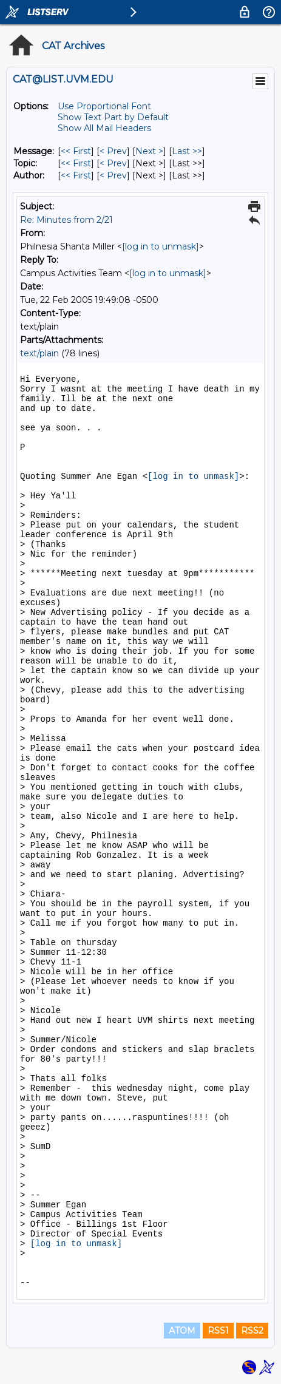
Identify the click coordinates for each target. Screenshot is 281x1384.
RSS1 (218, 1330)
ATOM (182, 1330)
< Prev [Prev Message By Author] (113, 175)
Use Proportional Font (104, 106)
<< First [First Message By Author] (76, 175)
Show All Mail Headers (104, 128)
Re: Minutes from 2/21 (66, 219)
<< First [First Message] (76, 151)
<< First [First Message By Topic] (76, 163)
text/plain (39, 353)
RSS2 (252, 1330)
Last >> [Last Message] (187, 151)
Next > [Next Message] (149, 151)
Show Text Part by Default (113, 117)
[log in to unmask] (160, 246)
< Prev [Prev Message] (113, 151)
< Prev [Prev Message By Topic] (113, 163)
